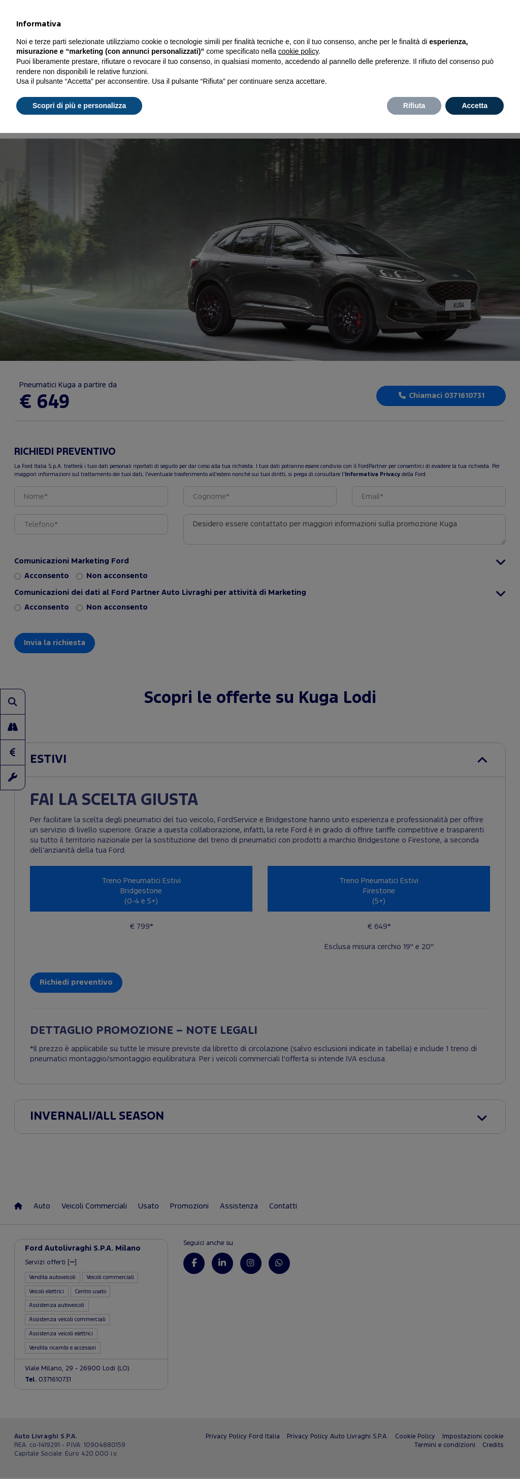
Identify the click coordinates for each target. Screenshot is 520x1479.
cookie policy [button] (298, 51)
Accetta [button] (475, 106)
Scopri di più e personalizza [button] (79, 106)
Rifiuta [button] (414, 106)
